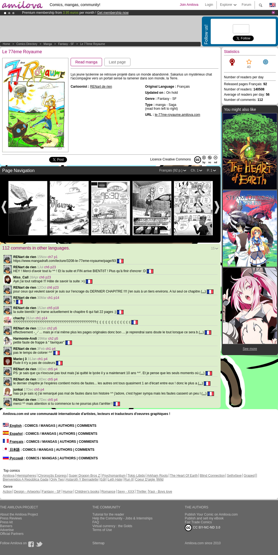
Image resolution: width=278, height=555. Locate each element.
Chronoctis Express (52, 476)
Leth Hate (115, 479)
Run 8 (128, 479)
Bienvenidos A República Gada (25, 479)
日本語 (11, 450)
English (12, 426)
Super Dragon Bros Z (84, 476)
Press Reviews (11, 518)
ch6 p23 (50, 267)
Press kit (6, 522)
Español (13, 434)
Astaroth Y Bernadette (82, 479)
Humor (68, 492)
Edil (103, 479)
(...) (203, 291)
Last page (117, 62)
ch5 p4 (53, 369)
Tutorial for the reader (108, 514)
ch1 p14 (53, 298)
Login (209, 5)
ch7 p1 (53, 257)
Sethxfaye (234, 476)
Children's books (87, 492)
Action (7, 492)
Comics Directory (26, 43)
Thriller (141, 492)
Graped (249, 476)
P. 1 (209, 170)
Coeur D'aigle (145, 479)
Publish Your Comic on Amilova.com (211, 514)
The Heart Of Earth (184, 476)
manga (48, 43)
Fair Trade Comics (198, 522)
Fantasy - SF (66, 43)
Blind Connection (212, 476)
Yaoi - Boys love (160, 492)
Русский (13, 458)
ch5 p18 (53, 308)
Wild (160, 479)
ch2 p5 (52, 328)
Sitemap (98, 543)
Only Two (57, 479)
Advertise (7, 530)
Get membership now (113, 13)
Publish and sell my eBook (204, 518)
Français (13, 442)
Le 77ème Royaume (92, 43)
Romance (108, 492)
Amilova (9, 476)
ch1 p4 (50, 349)
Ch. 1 (195, 170)
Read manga (86, 62)
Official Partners (11, 534)
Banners (6, 526)
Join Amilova (189, 5)
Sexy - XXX (125, 492)
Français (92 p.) (170, 170)
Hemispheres (26, 476)
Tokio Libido (136, 476)
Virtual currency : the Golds (112, 526)
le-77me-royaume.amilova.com (177, 115)
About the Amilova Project (19, 514)
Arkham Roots (157, 476)
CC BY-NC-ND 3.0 (202, 527)
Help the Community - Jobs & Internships (122, 518)
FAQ (95, 522)
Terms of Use (102, 530)
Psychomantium (113, 476)
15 (213, 248)
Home (6, 43)
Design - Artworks (27, 492)
